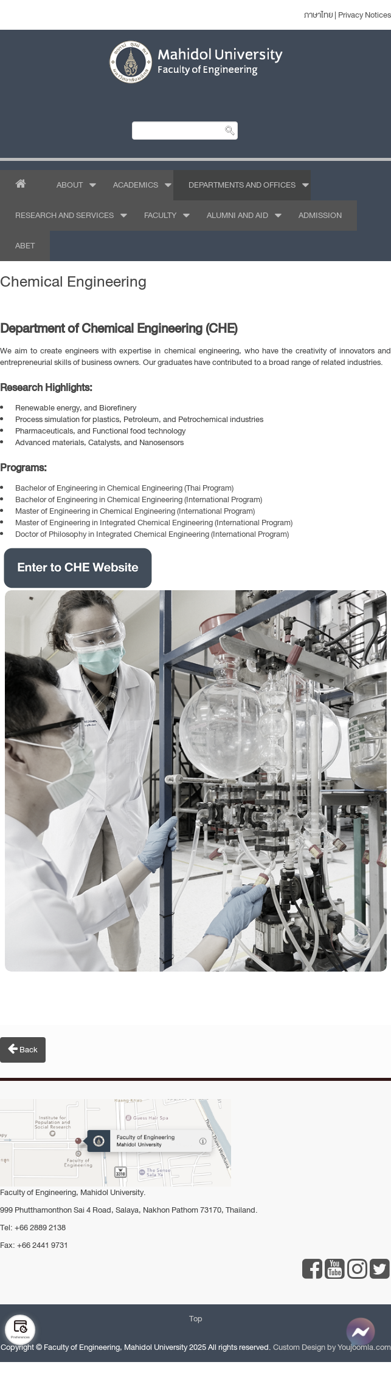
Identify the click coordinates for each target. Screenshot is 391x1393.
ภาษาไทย (318, 15)
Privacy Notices (364, 15)
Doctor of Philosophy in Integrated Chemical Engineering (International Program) (152, 534)
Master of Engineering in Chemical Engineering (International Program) (135, 511)
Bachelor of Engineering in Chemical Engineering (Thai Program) (124, 488)
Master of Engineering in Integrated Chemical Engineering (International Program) (153, 522)
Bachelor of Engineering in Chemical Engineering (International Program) (138, 499)
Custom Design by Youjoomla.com (332, 1347)
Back (23, 1049)
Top (195, 1318)
